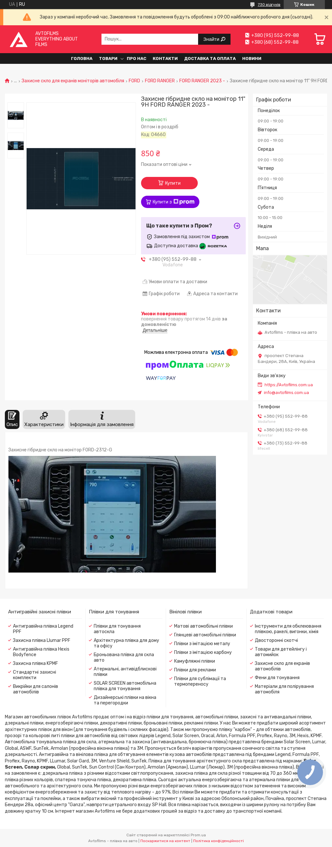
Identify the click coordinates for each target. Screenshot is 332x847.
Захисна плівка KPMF (35, 663)
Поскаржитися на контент (165, 841)
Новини (251, 58)
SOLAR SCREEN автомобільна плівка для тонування (125, 685)
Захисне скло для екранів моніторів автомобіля (73, 81)
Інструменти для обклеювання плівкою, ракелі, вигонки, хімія (288, 628)
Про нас (136, 58)
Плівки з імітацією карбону (203, 652)
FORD (134, 81)
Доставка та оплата (210, 58)
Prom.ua (198, 835)
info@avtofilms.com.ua (286, 392)
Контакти (165, 58)
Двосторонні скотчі (276, 640)
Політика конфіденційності (218, 841)
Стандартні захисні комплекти (34, 674)
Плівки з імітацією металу (202, 643)
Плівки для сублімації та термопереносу (200, 681)
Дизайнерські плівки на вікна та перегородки (125, 700)
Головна (81, 58)
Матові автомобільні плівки (203, 626)
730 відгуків (269, 4)
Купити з (174, 202)
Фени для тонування (277, 677)
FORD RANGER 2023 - (202, 81)
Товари (108, 58)
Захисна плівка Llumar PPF (41, 640)
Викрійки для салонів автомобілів (35, 689)
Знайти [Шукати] (211, 39)
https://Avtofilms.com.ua (289, 384)
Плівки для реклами (195, 670)
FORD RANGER (160, 81)
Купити (173, 183)
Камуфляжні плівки (194, 661)
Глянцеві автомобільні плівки (205, 635)
